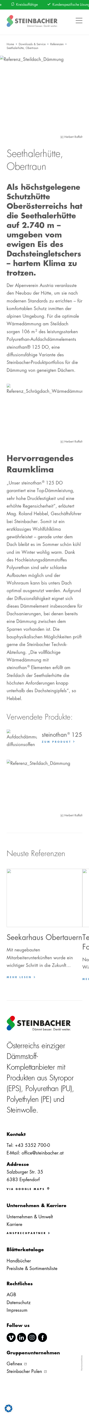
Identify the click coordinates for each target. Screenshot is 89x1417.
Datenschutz (19, 1302)
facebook (42, 1337)
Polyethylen (23, 1099)
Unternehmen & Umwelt (30, 1217)
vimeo (11, 1337)
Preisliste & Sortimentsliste (32, 1268)
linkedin (21, 1337)
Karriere (14, 1224)
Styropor (61, 1078)
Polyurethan (42, 1088)
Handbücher (19, 1261)
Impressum (17, 1310)
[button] (79, 17)
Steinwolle (21, 1110)
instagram (32, 1337)
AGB (11, 1294)
